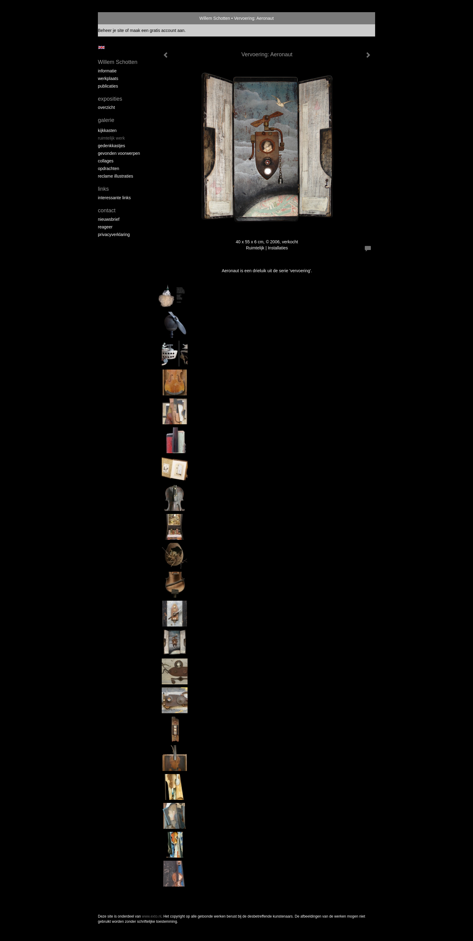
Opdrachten (108, 168)
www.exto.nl (151, 916)
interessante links (114, 197)
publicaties (108, 86)
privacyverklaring (114, 234)
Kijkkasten (107, 130)
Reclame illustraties (115, 176)
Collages (105, 160)
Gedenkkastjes (111, 145)
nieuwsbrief (108, 219)
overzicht (106, 107)
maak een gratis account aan (157, 30)
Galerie (106, 120)
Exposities (110, 99)
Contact (107, 210)
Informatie (107, 70)
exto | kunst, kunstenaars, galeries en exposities (115, 18)
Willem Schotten (214, 18)
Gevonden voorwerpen (119, 153)
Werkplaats (108, 78)
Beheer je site (111, 30)
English (101, 47)
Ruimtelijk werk (111, 138)
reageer (105, 226)
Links (103, 189)
